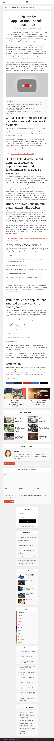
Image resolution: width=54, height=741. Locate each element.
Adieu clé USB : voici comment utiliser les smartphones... (43, 437)
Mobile (16, 417)
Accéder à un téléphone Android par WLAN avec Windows (20, 429)
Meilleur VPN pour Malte (30, 600)
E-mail (21, 488)
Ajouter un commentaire (29, 28)
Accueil (5, 7)
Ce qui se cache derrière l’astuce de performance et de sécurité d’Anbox (25, 103)
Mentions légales (35, 739)
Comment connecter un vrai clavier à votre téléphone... (20, 437)
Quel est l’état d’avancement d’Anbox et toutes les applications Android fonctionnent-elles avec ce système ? (25, 105)
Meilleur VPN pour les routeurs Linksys (31, 581)
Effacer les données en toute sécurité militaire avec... (44, 420)
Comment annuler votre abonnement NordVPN (30, 588)
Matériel (40, 426)
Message (6, 473)
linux (13, 378)
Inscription (21, 526)
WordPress (18, 738)
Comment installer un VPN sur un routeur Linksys (31, 576)
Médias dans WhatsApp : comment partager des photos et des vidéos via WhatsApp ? (27, 551)
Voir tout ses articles (9, 463)
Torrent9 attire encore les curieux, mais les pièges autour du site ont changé (26, 545)
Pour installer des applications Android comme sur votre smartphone (24, 111)
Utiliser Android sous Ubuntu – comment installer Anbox (21, 108)
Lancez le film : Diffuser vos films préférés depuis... (19, 420)
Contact (45, 739)
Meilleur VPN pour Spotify (30, 593)
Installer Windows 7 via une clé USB (26, 556)
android (9, 378)
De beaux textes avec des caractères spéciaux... (43, 429)
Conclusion (10, 113)
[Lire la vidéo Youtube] (27, 85)
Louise (39, 28)
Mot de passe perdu (30, 526)
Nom (6, 488)
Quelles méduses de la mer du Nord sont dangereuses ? (27, 667)
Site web (37, 488)
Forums (49, 739)
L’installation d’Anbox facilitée (17, 109)
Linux (10, 7)
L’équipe (41, 739)
